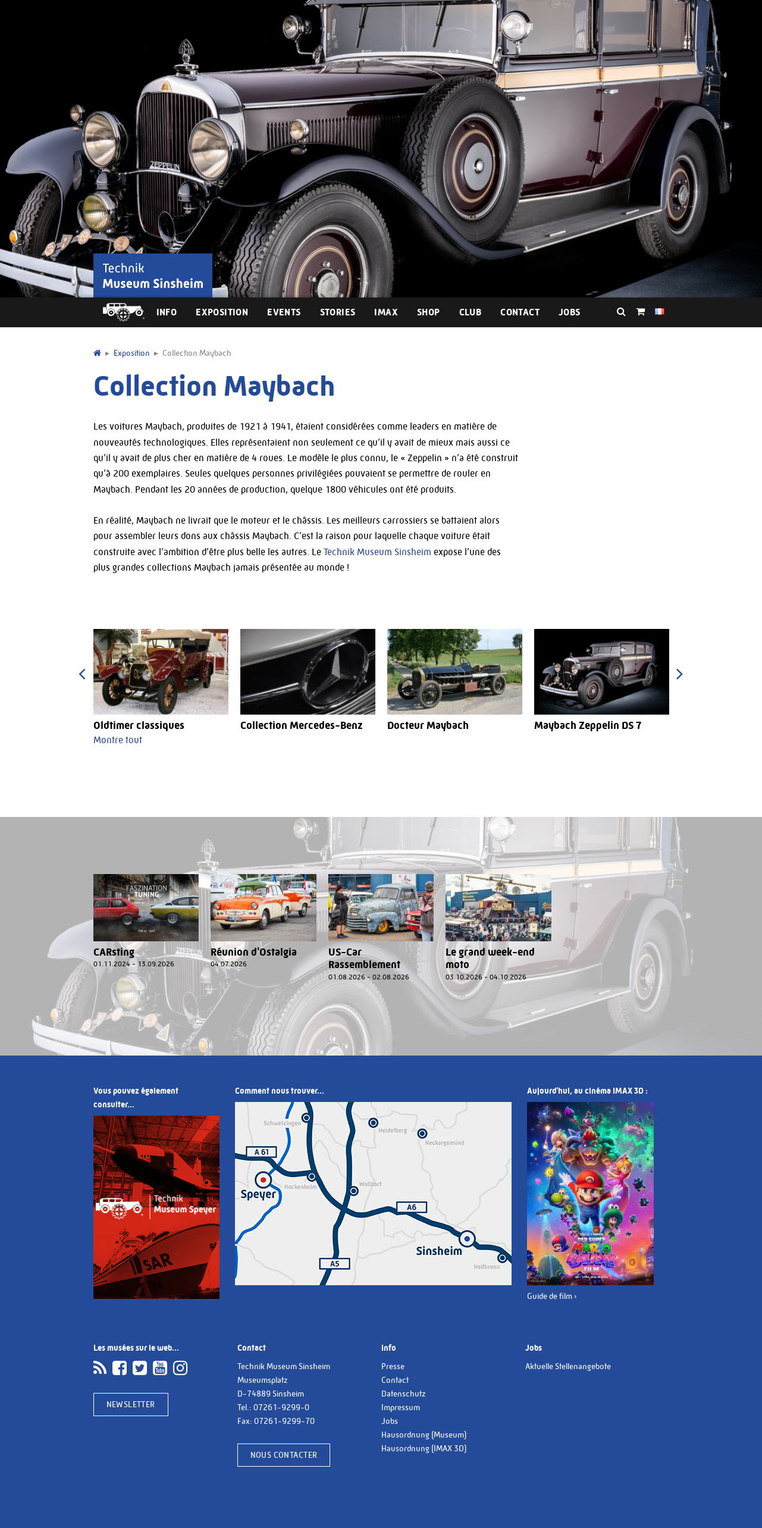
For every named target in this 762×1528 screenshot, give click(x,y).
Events (283, 312)
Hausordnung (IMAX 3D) (423, 1448)
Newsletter (130, 1404)
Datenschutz (403, 1393)
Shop (428, 312)
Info (166, 312)
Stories (338, 312)
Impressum (400, 1407)
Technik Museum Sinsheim (377, 552)
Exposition (222, 312)
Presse (392, 1366)
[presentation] (82, 674)
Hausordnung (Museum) (423, 1434)
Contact (520, 312)
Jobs (570, 312)
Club (470, 312)
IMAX (386, 312)
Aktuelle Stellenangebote (568, 1366)
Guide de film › (552, 1296)
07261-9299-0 (281, 1407)
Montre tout (117, 740)
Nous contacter (284, 1455)
